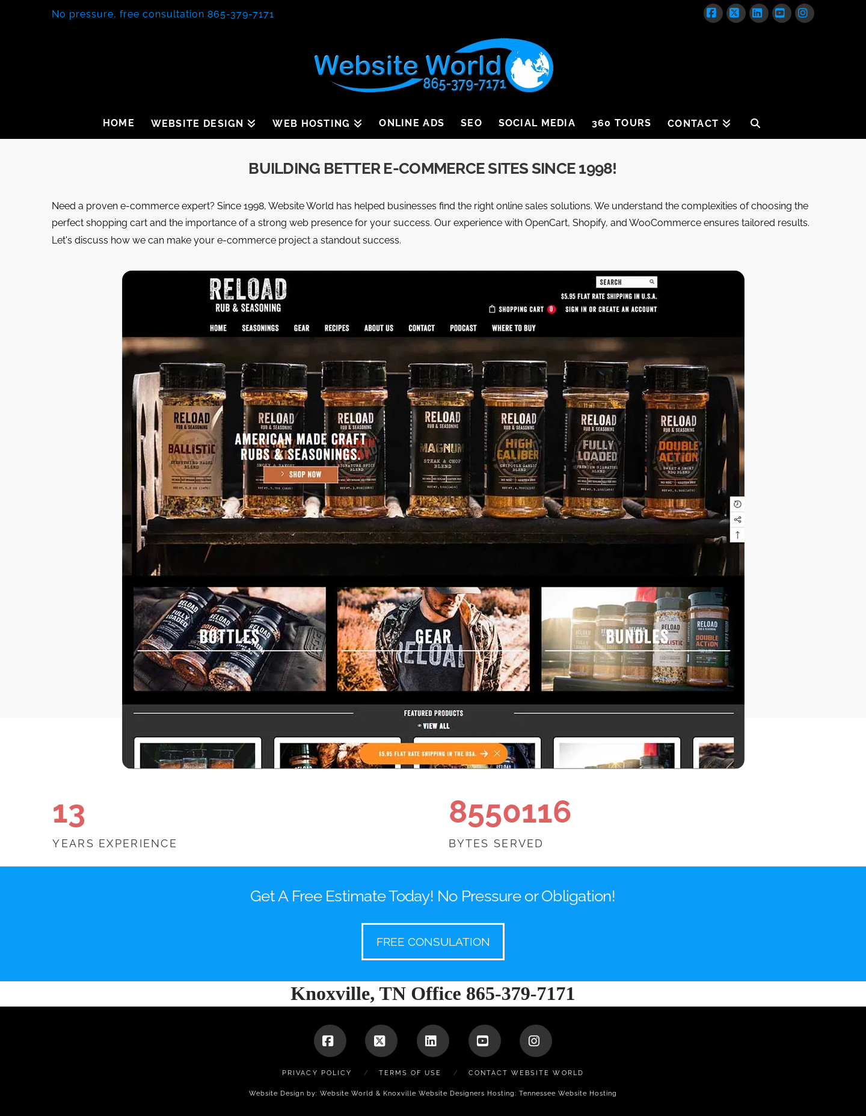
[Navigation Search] (755, 121)
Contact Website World (526, 1073)
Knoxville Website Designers (434, 1093)
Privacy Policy (317, 1073)
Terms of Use (410, 1073)
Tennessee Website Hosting (568, 1093)
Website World (346, 1093)
